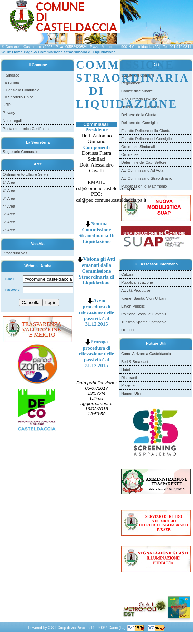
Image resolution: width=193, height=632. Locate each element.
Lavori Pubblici (133, 306)
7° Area (9, 230)
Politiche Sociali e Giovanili (143, 314)
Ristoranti (129, 377)
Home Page (22, 52)
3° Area (9, 198)
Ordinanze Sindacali (138, 146)
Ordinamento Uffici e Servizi (26, 174)
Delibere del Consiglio (139, 123)
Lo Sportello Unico (18, 97)
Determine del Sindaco (140, 107)
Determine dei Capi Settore (143, 162)
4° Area (9, 206)
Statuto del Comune (137, 75)
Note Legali (12, 121)
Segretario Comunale (20, 152)
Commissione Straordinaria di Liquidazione (77, 52)
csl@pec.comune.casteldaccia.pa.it (111, 200)
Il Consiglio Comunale (21, 90)
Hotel (125, 370)
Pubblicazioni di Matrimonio (144, 186)
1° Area (9, 182)
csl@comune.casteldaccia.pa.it (107, 188)
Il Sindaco (11, 75)
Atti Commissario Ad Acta (142, 170)
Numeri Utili (131, 393)
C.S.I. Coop (57, 628)
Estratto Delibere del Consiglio (146, 139)
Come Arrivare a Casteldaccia (146, 354)
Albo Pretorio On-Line (139, 99)
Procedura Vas (15, 253)
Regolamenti (131, 83)
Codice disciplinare (137, 91)
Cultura (127, 274)
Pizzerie (128, 385)
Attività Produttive (136, 290)
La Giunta (11, 83)
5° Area (9, 214)
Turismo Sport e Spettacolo (143, 322)
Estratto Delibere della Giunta (145, 131)
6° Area (9, 222)
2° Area (9, 190)
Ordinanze (129, 154)
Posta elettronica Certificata (26, 129)
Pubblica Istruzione (137, 282)
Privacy (9, 113)
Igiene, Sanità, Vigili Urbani (143, 298)
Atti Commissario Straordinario (146, 178)
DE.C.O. (128, 330)
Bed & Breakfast (134, 362)
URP (7, 105)
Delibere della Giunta (138, 115)
